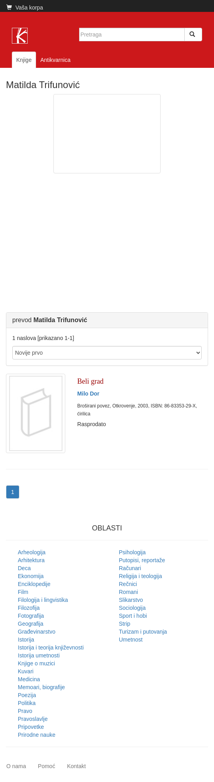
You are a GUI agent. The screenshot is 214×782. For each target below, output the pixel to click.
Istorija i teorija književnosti (51, 647)
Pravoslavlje (32, 719)
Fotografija (31, 616)
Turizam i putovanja (143, 631)
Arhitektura (31, 560)
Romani (128, 592)
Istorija (26, 639)
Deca (24, 568)
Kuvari (26, 671)
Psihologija (132, 552)
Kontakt (76, 766)
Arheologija (31, 552)
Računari (130, 568)
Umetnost (131, 639)
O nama (16, 766)
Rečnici (128, 584)
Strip (125, 624)
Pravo (25, 711)
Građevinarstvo (36, 631)
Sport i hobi (133, 616)
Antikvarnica (55, 60)
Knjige (24, 60)
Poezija (27, 695)
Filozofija (29, 608)
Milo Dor (88, 393)
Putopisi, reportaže (142, 560)
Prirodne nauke (36, 735)
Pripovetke (31, 727)
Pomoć (46, 766)
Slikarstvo (131, 600)
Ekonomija (31, 576)
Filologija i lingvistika (43, 600)
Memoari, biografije (41, 687)
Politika (27, 703)
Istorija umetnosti (39, 655)
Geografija (31, 624)
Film (23, 592)
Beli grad (90, 381)
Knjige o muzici (36, 663)
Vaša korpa (24, 7)
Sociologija (132, 608)
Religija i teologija (140, 576)
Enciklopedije (34, 584)
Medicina (29, 679)
